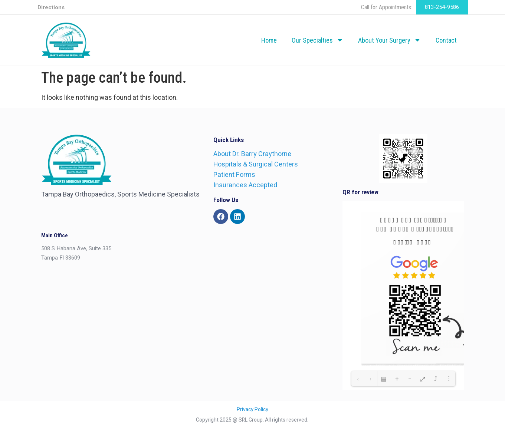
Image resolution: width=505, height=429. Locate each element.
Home (269, 40)
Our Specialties (317, 40)
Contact (446, 40)
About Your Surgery (389, 40)
